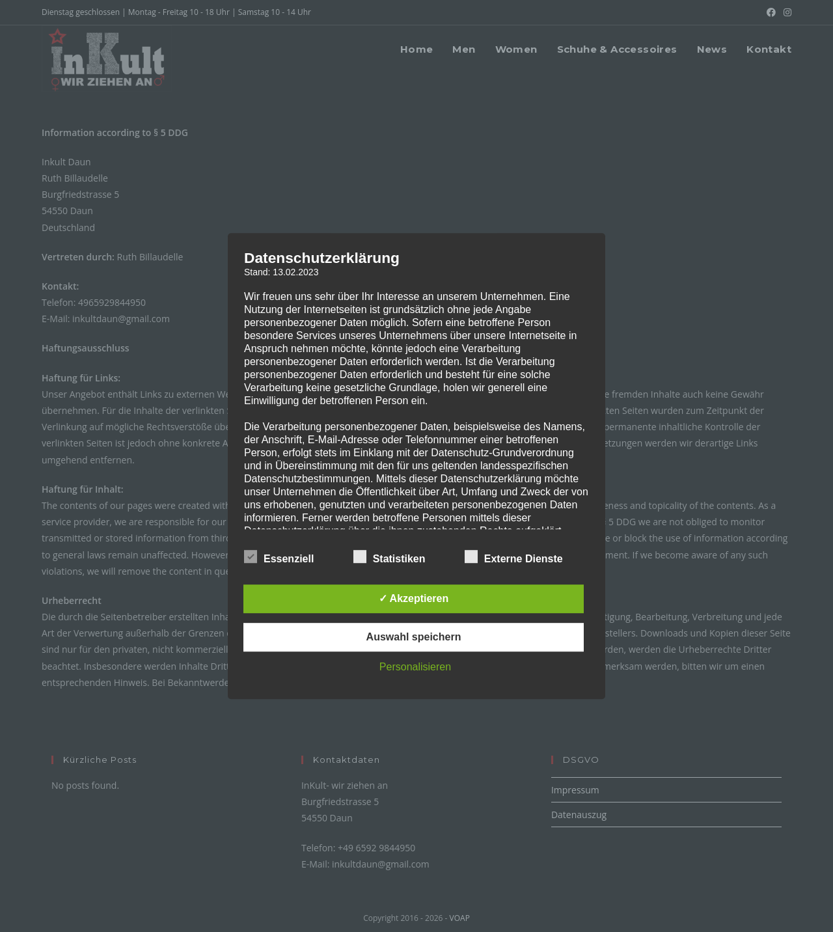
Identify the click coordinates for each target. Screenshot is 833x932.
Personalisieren (415, 666)
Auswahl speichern (413, 636)
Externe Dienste (514, 556)
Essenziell (279, 556)
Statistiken (389, 556)
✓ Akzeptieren (414, 598)
